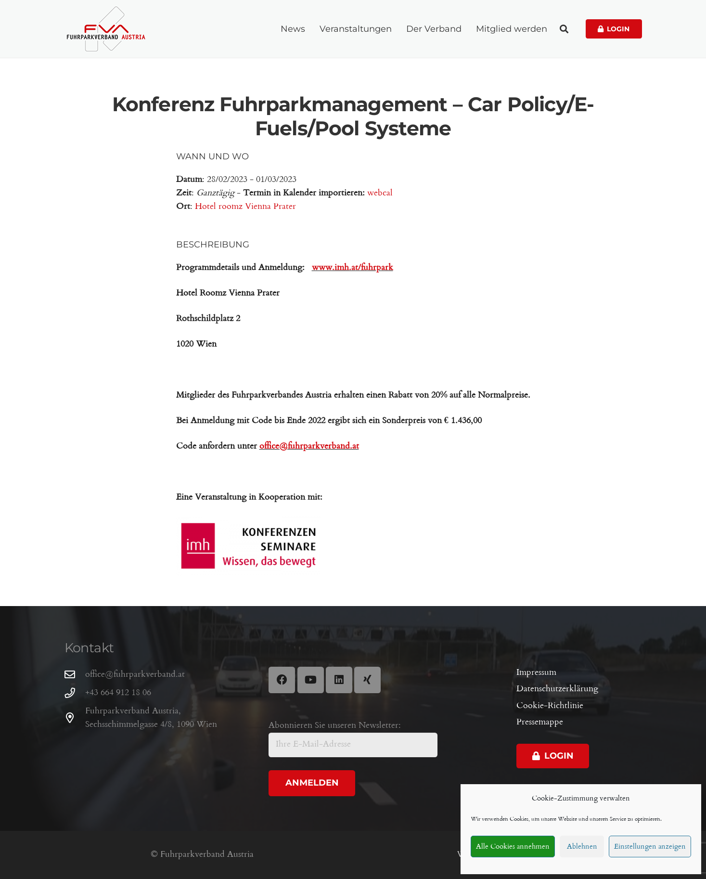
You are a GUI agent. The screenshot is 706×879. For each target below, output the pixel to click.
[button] (564, 29)
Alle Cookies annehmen (513, 847)
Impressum (536, 672)
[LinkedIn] (339, 680)
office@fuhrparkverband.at (135, 674)
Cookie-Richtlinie (549, 706)
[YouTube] (310, 680)
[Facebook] (282, 680)
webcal (380, 193)
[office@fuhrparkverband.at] (74, 675)
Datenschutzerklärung (557, 689)
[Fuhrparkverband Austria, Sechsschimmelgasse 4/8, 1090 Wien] (74, 718)
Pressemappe (539, 722)
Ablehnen (582, 847)
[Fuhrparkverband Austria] (105, 29)
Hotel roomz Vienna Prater (245, 206)
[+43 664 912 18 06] (74, 693)
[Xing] (367, 680)
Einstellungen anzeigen (650, 847)
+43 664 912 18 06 (118, 693)
